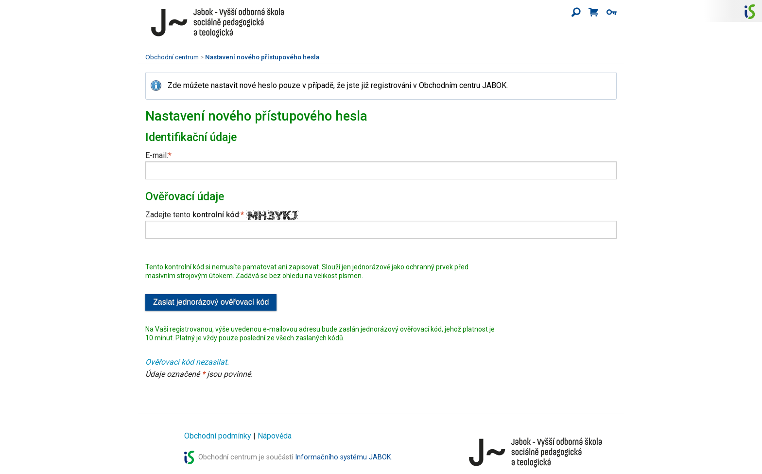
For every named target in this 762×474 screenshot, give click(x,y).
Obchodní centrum (172, 57)
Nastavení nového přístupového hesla (262, 57)
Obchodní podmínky (217, 435)
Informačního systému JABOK (343, 457)
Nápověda (275, 435)
